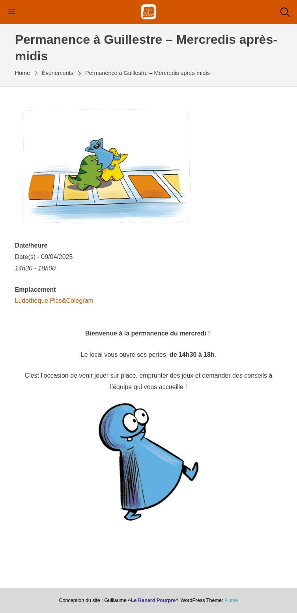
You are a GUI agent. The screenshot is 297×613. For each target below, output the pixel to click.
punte (231, 600)
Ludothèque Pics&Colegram (54, 300)
